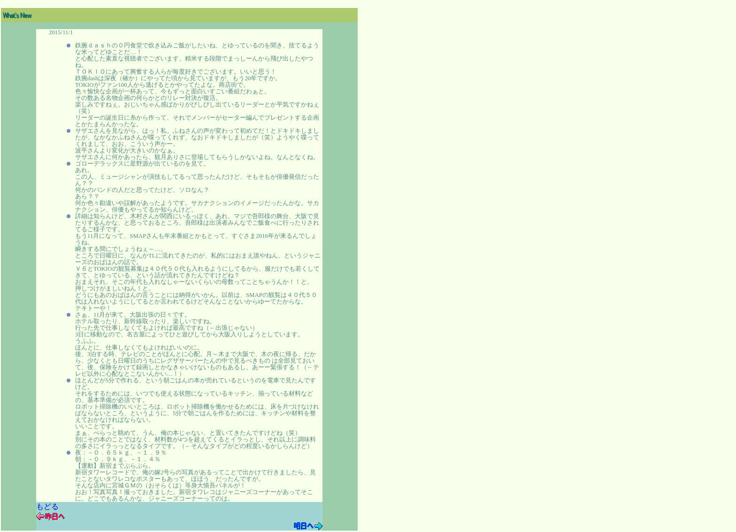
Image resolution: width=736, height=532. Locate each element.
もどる (47, 506)
